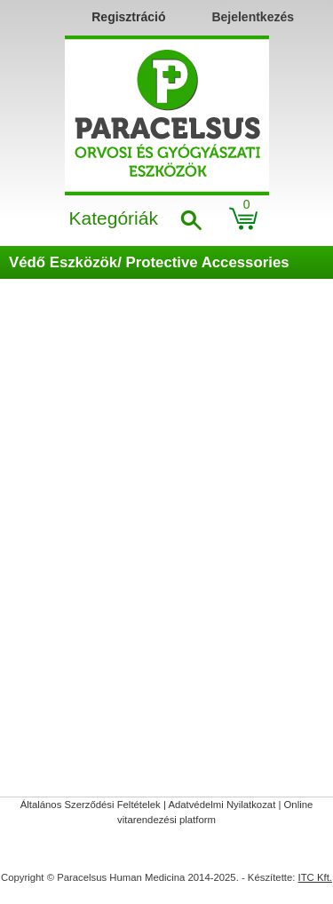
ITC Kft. (315, 877)
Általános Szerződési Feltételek (90, 804)
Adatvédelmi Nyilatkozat (221, 804)
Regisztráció (128, 17)
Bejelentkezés (252, 17)
